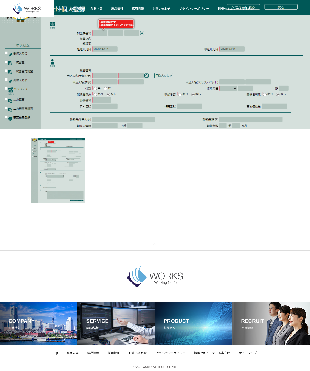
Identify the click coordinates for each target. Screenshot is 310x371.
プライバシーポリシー (194, 8)
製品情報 (117, 8)
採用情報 (138, 8)
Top (58, 8)
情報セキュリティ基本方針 (236, 8)
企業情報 (76, 8)
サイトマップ (248, 353)
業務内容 (96, 8)
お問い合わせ (161, 8)
